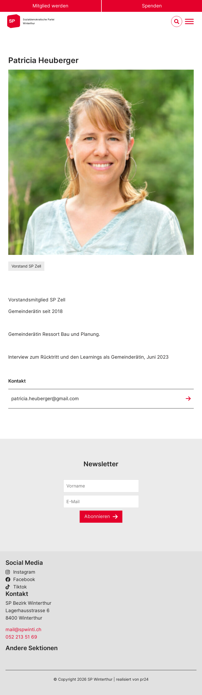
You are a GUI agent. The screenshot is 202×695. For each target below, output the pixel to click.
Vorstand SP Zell (26, 266)
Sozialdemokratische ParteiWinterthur (38, 21)
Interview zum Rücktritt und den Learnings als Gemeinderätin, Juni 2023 (88, 357)
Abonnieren (97, 516)
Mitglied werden (50, 6)
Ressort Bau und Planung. (71, 334)
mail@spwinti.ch (23, 629)
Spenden (152, 6)
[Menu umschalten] (189, 21)
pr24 (144, 679)
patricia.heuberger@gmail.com (45, 398)
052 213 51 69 (21, 637)
